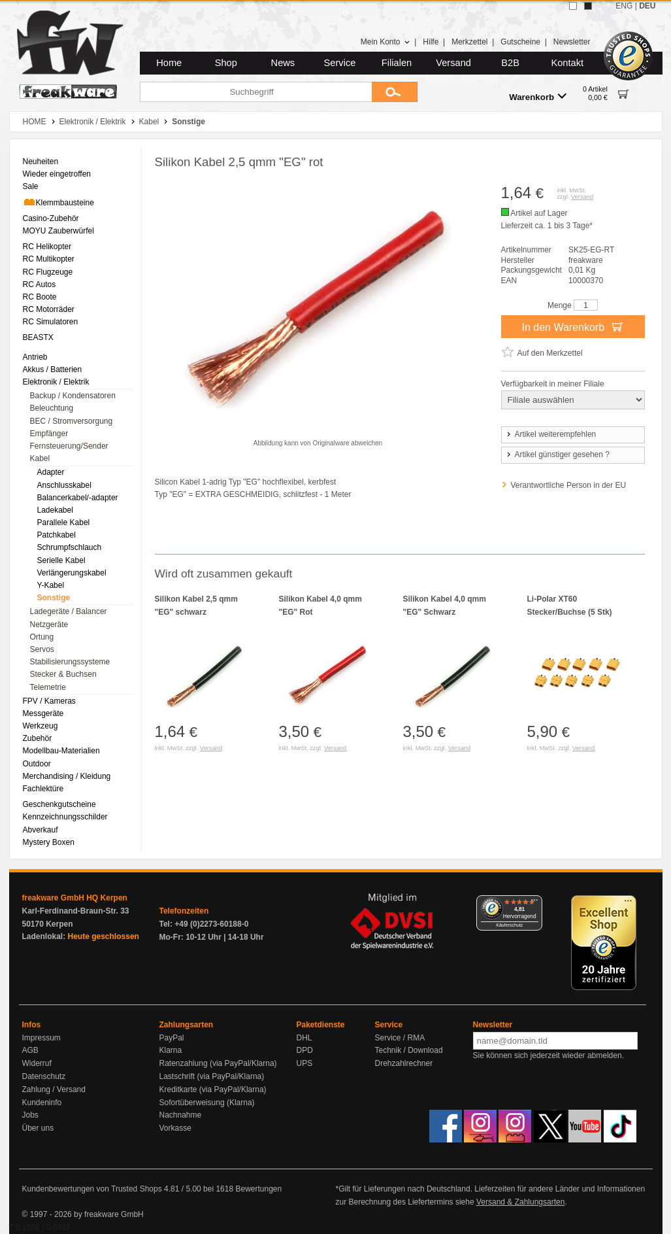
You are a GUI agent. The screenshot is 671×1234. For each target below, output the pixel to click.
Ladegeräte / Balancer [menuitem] (68, 611)
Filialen (397, 63)
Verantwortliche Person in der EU (569, 485)
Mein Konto (385, 41)
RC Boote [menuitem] (40, 296)
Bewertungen (258, 1188)
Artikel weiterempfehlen (551, 434)
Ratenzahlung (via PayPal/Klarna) (218, 1063)
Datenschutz (44, 1076)
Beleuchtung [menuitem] (52, 408)
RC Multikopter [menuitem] (48, 259)
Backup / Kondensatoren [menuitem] (73, 395)
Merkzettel (469, 41)
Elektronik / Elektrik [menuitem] (56, 381)
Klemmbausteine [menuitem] (58, 202)
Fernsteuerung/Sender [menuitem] (69, 446)
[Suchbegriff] (256, 92)
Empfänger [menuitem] (49, 433)
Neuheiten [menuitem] (41, 161)
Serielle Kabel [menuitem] (61, 560)
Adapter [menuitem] (51, 472)
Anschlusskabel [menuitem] (64, 485)
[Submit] (394, 92)
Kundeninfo (42, 1102)
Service (340, 63)
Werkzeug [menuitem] (40, 725)
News (283, 63)
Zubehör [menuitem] (37, 738)
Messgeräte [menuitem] (43, 713)
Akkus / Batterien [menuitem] (52, 369)
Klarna (170, 1050)
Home (169, 63)
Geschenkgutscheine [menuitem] (59, 804)
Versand (453, 63)
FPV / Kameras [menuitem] (49, 701)
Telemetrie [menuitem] (48, 687)
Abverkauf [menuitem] (40, 829)
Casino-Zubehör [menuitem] (51, 218)
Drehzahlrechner (404, 1063)
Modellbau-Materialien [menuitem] (61, 750)
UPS (305, 1063)
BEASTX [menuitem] (38, 337)
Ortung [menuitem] (42, 637)
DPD (305, 1050)
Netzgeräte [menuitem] (49, 624)
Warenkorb (537, 96)
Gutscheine (520, 41)
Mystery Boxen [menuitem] (48, 842)
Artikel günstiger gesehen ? (557, 454)
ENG (623, 5)
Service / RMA (400, 1037)
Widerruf (37, 1063)
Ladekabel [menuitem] (55, 510)
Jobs (30, 1115)
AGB (30, 1050)
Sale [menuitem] (31, 186)
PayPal (171, 1037)
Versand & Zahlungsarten (520, 1202)
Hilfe (430, 41)
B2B (510, 63)
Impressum (41, 1037)
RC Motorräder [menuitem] (48, 309)
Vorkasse (175, 1128)
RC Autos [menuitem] (39, 284)
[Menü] (534, 903)
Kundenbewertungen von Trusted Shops (92, 1188)
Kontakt (567, 63)
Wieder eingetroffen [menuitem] (57, 174)
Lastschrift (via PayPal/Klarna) (212, 1076)
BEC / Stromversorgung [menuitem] (71, 421)
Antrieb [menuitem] (35, 357)
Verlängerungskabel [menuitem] (71, 572)
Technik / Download (409, 1050)
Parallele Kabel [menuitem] (63, 522)
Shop (226, 63)
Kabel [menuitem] (40, 458)
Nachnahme (180, 1115)
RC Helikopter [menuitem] (47, 246)
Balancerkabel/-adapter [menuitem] (77, 497)
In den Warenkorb (572, 326)
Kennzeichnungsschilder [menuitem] (65, 816)
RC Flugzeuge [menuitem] (48, 272)
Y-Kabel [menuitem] (51, 585)
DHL (304, 1037)
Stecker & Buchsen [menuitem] (63, 674)
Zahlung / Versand (54, 1089)
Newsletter (572, 41)
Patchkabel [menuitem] (56, 535)
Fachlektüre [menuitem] (43, 788)
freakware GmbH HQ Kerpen (74, 897)
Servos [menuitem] (42, 649)
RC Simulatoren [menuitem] (50, 321)
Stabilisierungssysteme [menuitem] (70, 661)
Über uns (38, 1128)
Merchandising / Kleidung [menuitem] (67, 776)
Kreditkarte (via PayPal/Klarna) (213, 1089)
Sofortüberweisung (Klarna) (207, 1102)
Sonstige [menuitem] (54, 597)
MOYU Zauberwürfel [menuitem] (58, 230)
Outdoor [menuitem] (37, 763)
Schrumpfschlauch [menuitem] (69, 547)
